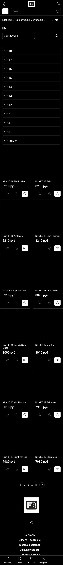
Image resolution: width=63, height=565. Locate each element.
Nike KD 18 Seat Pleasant (47, 236)
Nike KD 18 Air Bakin (13, 236)
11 (36, 484)
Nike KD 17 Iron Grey (45, 345)
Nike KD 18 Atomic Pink (47, 290)
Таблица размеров (30, 544)
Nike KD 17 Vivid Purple (14, 402)
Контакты (29, 535)
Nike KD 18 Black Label (14, 181)
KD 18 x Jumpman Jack (14, 290)
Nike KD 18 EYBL (43, 181)
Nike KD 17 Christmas (46, 457)
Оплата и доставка (30, 540)
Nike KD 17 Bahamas (45, 402)
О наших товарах (29, 549)
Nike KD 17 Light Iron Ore (15, 457)
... (49, 20)
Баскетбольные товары (29, 19)
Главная (7, 19)
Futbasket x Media (30, 554)
